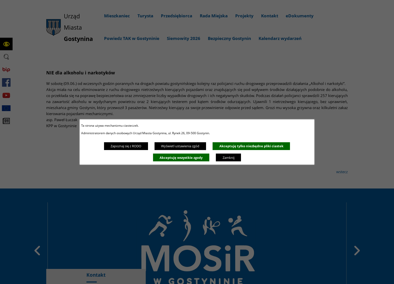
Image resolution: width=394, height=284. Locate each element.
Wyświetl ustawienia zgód (180, 146)
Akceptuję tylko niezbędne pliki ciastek (251, 146)
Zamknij (228, 157)
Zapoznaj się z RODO (126, 146)
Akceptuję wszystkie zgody (181, 157)
